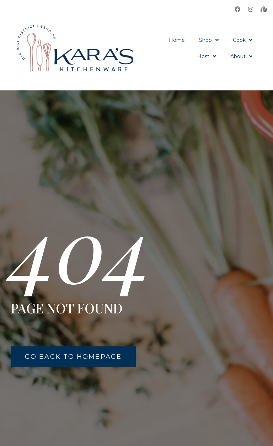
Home (177, 40)
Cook (242, 40)
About (241, 56)
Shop (209, 40)
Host (206, 56)
